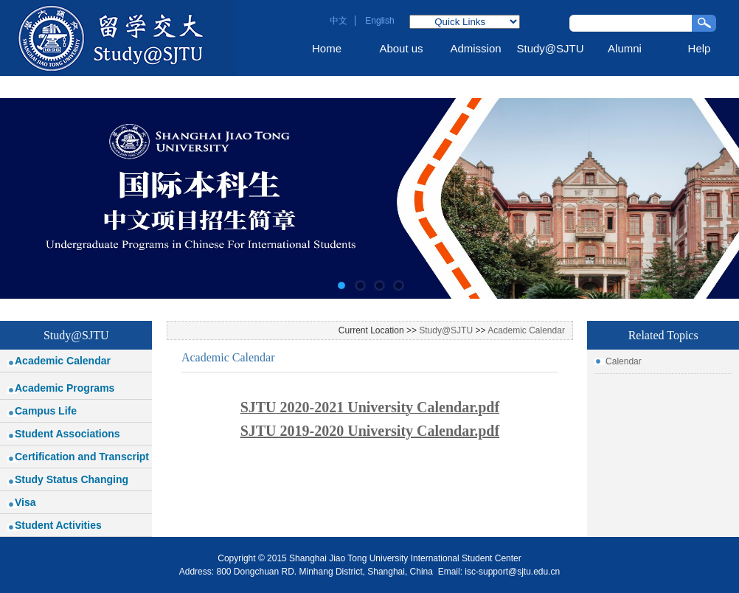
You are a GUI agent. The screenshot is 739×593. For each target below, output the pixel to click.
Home (326, 48)
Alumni (625, 48)
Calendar (624, 361)
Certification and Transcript (82, 456)
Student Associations (67, 434)
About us (401, 48)
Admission (475, 48)
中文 (338, 20)
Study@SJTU (549, 48)
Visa (25, 502)
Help (699, 48)
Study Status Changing (71, 479)
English (379, 20)
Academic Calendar (63, 361)
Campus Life (46, 411)
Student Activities (58, 525)
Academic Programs (64, 388)
